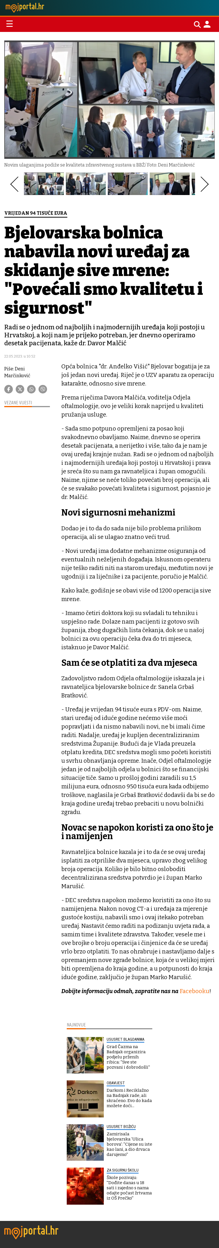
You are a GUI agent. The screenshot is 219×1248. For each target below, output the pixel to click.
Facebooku (194, 991)
